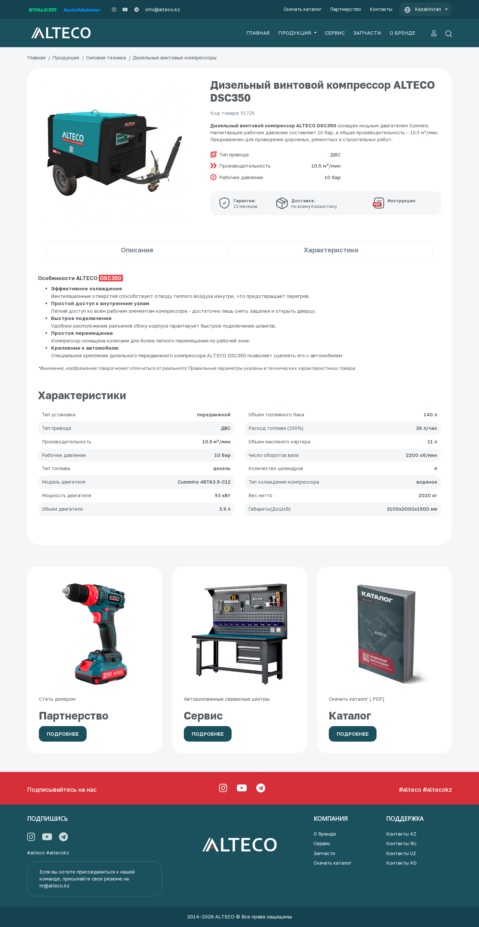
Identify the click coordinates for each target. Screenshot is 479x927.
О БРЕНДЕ (402, 33)
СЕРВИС (335, 33)
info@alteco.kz (163, 9)
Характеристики (331, 250)
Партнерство (345, 9)
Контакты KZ (401, 834)
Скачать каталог (303, 9)
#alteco (410, 789)
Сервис (322, 843)
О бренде (325, 834)
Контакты (381, 9)
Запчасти (324, 853)
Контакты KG (401, 863)
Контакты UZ (401, 853)
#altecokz (437, 789)
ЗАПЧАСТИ (367, 33)
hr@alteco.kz (55, 885)
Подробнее (63, 734)
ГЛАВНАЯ (258, 33)
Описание (137, 250)
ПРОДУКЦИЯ (295, 33)
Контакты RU (401, 843)
